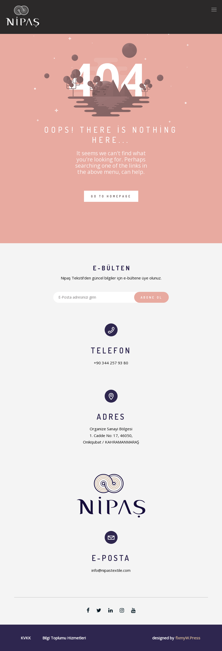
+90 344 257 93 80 (111, 362)
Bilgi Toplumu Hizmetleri (64, 637)
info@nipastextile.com (111, 570)
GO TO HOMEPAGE (111, 196)
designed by (163, 637)
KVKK (26, 637)
